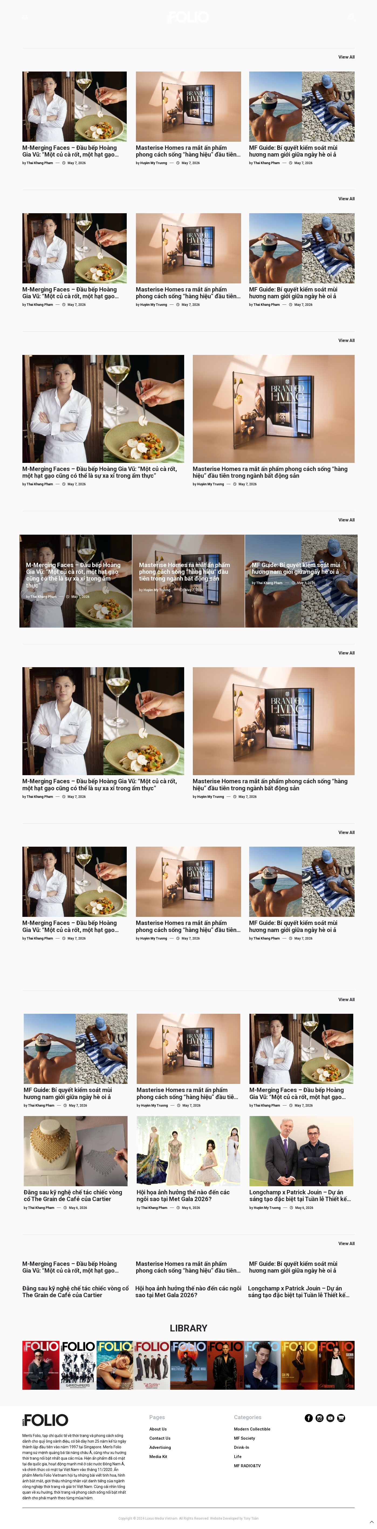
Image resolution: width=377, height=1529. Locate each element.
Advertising (160, 1447)
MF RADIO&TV (247, 1465)
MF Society (244, 1438)
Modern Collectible (252, 1429)
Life (238, 1456)
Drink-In (241, 1447)
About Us (158, 1429)
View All (346, 57)
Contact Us (159, 1438)
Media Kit (158, 1456)
